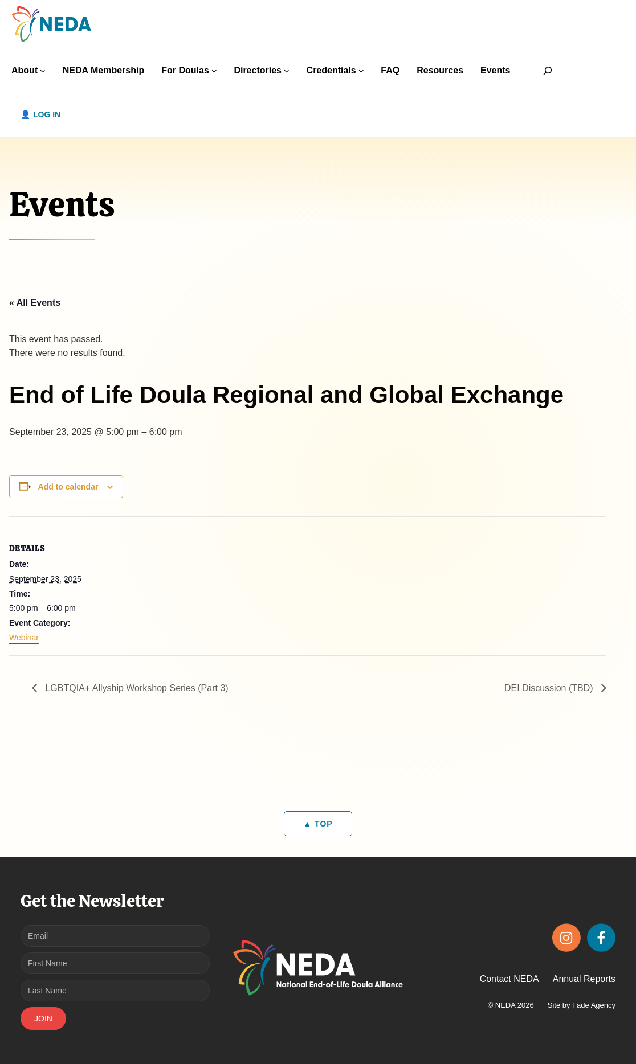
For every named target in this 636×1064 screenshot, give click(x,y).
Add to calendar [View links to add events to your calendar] (68, 486)
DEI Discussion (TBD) (550, 688)
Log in (46, 114)
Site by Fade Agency (581, 1005)
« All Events (34, 302)
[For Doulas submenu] (214, 70)
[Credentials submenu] (361, 70)
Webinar (24, 637)
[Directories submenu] (287, 70)
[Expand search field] (548, 70)
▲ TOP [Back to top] (317, 823)
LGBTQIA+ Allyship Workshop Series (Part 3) (136, 688)
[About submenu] (43, 70)
